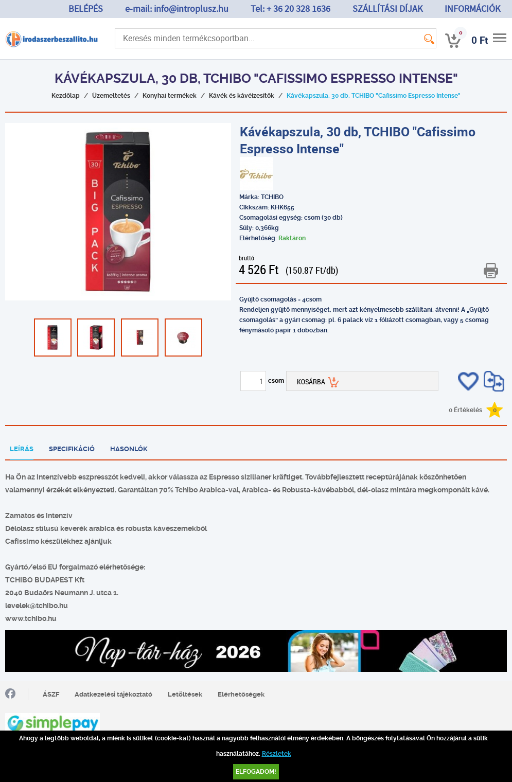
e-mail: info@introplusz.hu (176, 9)
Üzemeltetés (111, 95)
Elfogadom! (256, 771)
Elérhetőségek (241, 694)
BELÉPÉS (85, 9)
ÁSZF (51, 694)
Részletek (276, 753)
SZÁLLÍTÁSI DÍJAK (387, 9)
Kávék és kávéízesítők (241, 95)
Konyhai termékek (170, 95)
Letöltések (185, 694)
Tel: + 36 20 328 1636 (290, 9)
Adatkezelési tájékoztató (113, 694)
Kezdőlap (65, 95)
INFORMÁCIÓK (472, 9)
